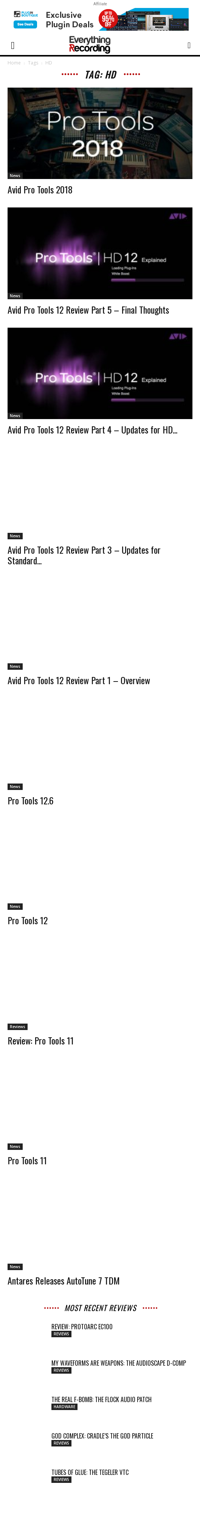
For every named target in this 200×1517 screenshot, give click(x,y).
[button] (13, 45)
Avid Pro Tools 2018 (40, 189)
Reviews (17, 1026)
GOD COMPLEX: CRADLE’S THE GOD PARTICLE (102, 1435)
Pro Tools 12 (28, 920)
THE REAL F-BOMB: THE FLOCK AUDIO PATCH (101, 1399)
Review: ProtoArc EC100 (82, 1326)
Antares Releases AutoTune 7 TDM (64, 1280)
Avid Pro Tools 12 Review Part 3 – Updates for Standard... (84, 555)
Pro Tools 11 (27, 1160)
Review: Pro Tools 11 (41, 1040)
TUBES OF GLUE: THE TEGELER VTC (90, 1472)
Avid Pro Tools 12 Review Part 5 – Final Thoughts (88, 309)
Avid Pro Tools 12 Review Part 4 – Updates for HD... (92, 429)
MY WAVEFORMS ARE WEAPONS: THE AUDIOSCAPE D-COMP (118, 1363)
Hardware (64, 1406)
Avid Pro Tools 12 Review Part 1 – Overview (79, 680)
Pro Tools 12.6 (31, 800)
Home (14, 63)
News (15, 175)
